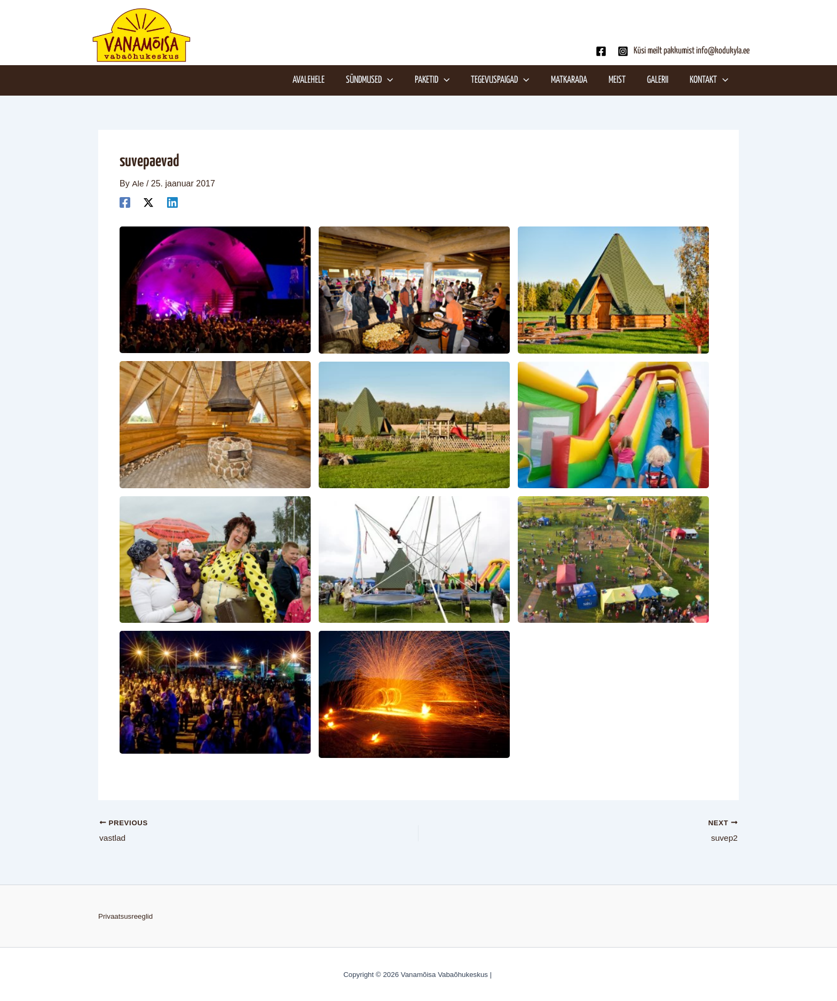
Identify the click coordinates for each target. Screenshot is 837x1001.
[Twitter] (148, 202)
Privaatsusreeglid (125, 916)
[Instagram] (623, 51)
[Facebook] (601, 51)
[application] (394, 80)
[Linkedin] (172, 202)
